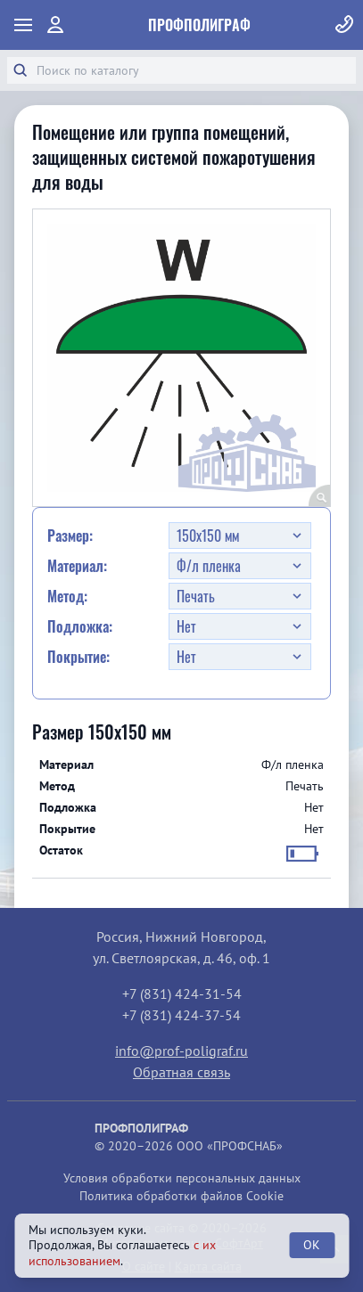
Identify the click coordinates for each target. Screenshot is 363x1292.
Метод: (67, 596)
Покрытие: (78, 656)
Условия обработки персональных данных (182, 1178)
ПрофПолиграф (199, 25)
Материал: (77, 565)
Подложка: (79, 626)
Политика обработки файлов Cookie (181, 1196)
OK (311, 1245)
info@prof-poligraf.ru (181, 1050)
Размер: (70, 535)
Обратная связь (181, 1072)
